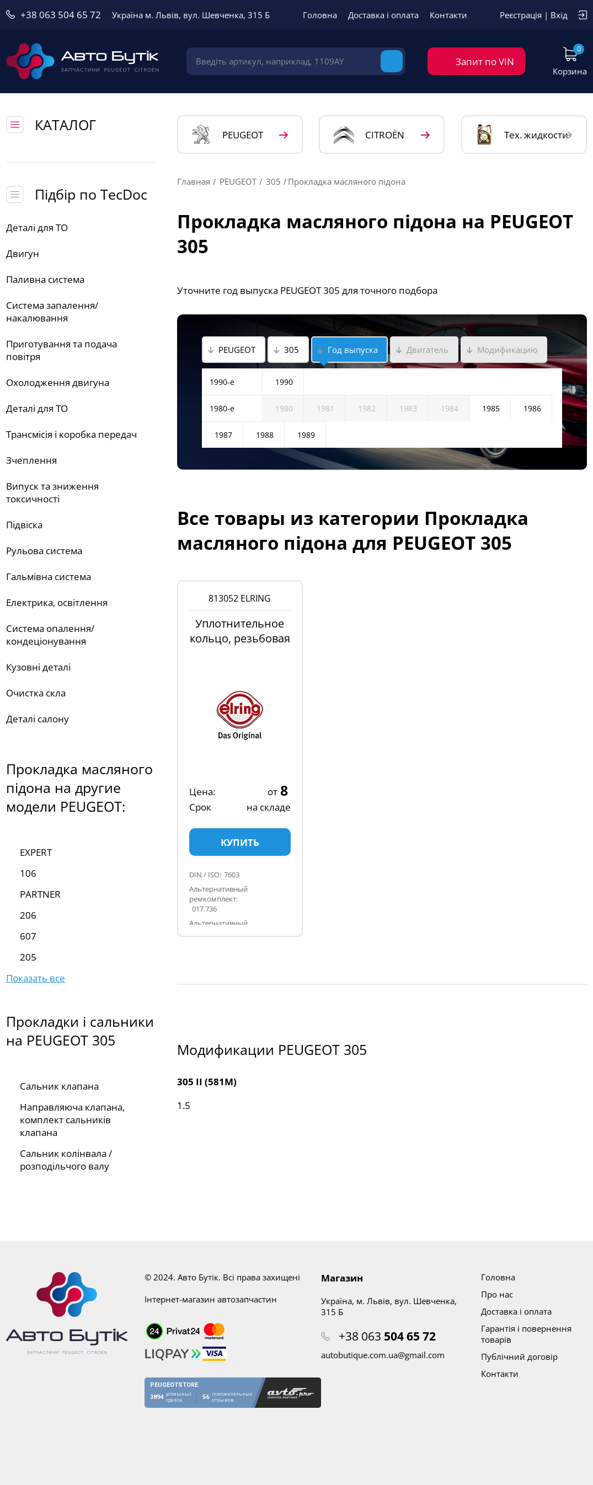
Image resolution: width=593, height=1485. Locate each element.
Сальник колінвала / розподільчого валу (66, 1159)
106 (28, 873)
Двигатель (427, 349)
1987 (223, 435)
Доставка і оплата (383, 14)
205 (28, 957)
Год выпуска (353, 349)
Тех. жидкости (522, 135)
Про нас (497, 1294)
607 (28, 936)
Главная (193, 181)
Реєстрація (521, 14)
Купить (240, 842)
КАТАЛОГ (65, 124)
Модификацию (507, 349)
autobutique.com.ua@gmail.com (383, 1354)
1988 (265, 435)
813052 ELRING (240, 598)
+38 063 (387, 1336)
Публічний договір (519, 1356)
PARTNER (40, 894)
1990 (284, 382)
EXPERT (36, 852)
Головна (320, 14)
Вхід (559, 14)
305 (273, 181)
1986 (532, 408)
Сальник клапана (59, 1086)
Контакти (448, 14)
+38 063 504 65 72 (60, 14)
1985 (491, 408)
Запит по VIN (485, 61)
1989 (306, 435)
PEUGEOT (227, 134)
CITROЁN (369, 135)
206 (28, 915)
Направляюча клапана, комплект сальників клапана (72, 1120)
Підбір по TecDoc (91, 194)
